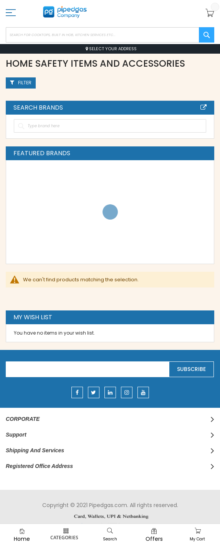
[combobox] (110, 35)
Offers (154, 539)
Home (22, 539)
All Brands (203, 107)
